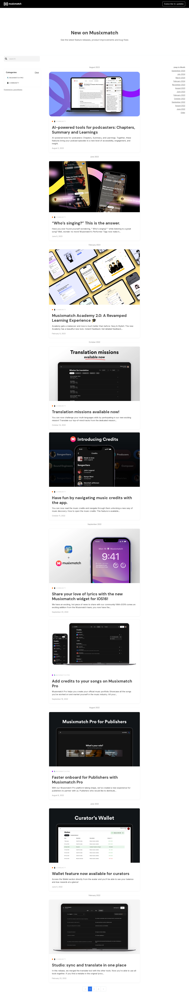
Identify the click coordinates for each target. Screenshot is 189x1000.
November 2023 (178, 85)
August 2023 (180, 88)
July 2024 (181, 74)
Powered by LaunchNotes (13, 90)
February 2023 (179, 95)
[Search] (23, 59)
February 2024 (179, 81)
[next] (103, 989)
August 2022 (180, 106)
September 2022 (178, 102)
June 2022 (181, 109)
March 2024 (180, 78)
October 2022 (179, 99)
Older (183, 113)
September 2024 (178, 71)
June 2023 (181, 92)
